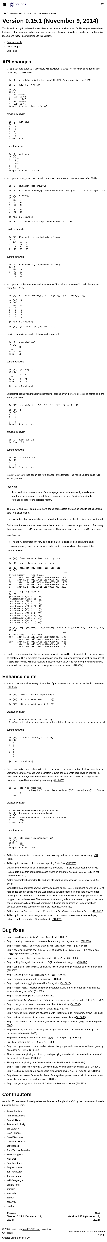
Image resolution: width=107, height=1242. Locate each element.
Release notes (16, 13)
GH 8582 (91, 178)
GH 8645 (12, 687)
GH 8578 (92, 867)
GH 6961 (95, 1067)
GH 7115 (23, 1050)
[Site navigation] (5, 4)
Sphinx (20, 1238)
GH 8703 (75, 1004)
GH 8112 (18, 288)
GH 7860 (18, 397)
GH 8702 (95, 1071)
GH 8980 (75, 1037)
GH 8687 (12, 970)
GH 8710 (48, 995)
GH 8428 (97, 911)
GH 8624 (81, 962)
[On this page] (102, 4)
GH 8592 (20, 875)
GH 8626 (86, 941)
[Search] (96, 5)
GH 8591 (62, 937)
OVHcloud (7, 1233)
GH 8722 (98, 1000)
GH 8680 (31, 1033)
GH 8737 (62, 1009)
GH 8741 (19, 478)
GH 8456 (58, 780)
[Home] (5, 13)
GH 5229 (81, 1083)
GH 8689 (26, 72)
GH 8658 (39, 991)
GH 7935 (70, 863)
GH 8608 (98, 1013)
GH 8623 (63, 974)
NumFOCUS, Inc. (31, 1229)
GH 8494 (35, 1058)
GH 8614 (77, 665)
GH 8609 (49, 1042)
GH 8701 (57, 919)
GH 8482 (66, 907)
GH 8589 (72, 958)
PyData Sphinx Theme (93, 1231)
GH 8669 (80, 1017)
